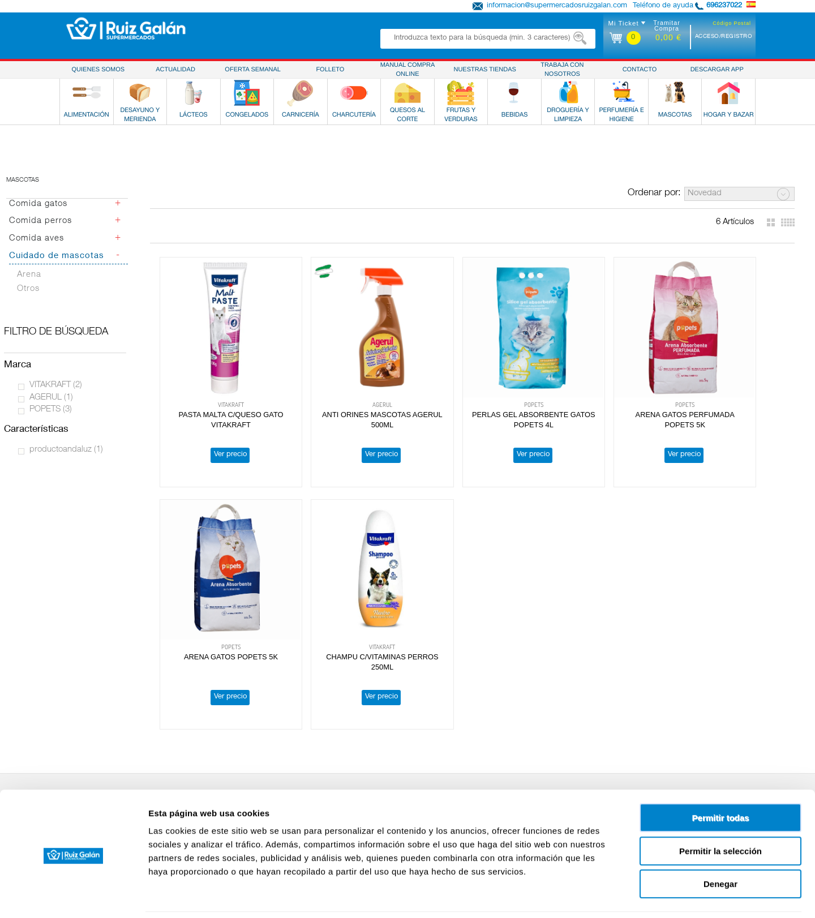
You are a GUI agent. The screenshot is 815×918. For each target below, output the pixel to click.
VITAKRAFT (55, 385)
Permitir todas (720, 779)
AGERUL (51, 397)
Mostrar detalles (613, 895)
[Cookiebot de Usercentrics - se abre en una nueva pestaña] (73, 895)
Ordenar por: (654, 193)
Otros (28, 289)
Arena (29, 275)
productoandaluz (66, 449)
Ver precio (217, 430)
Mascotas (22, 180)
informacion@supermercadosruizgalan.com (557, 6)
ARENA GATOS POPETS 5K (726, 389)
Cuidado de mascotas (56, 256)
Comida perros (40, 221)
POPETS (50, 409)
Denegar (720, 846)
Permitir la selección (720, 813)
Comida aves (36, 238)
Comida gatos (38, 204)
